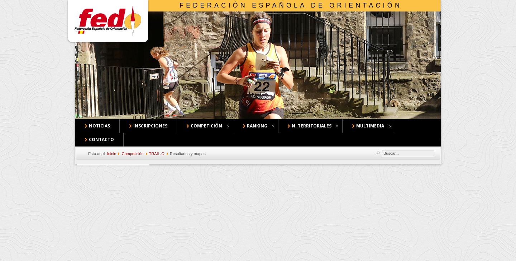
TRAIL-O (156, 154)
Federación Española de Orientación (291, 5)
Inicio (111, 154)
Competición (132, 154)
